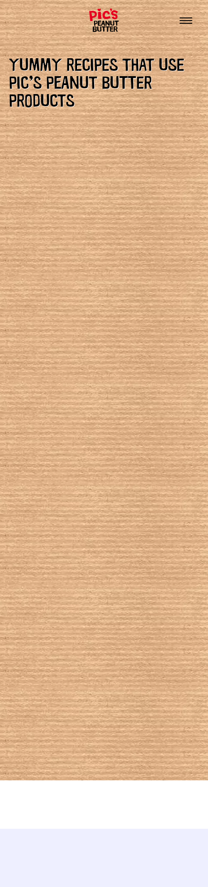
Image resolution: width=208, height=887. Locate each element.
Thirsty (42, 717)
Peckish (41, 661)
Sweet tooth (53, 689)
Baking (40, 578)
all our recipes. (57, 199)
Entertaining (54, 606)
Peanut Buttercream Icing (75, 452)
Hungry (42, 634)
